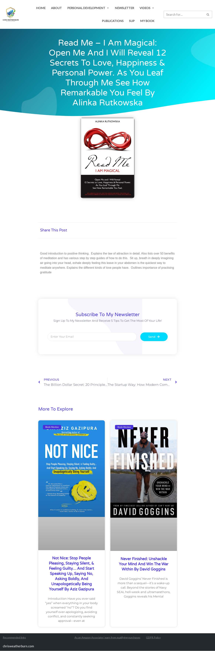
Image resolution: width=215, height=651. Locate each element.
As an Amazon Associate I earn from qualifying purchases (107, 637)
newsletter (124, 8)
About (56, 8)
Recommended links (14, 637)
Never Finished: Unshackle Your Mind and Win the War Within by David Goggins (143, 564)
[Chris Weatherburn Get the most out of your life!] (11, 14)
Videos (147, 8)
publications (112, 21)
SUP (132, 21)
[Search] (184, 14)
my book (147, 21)
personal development (88, 8)
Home (40, 8)
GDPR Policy (153, 637)
